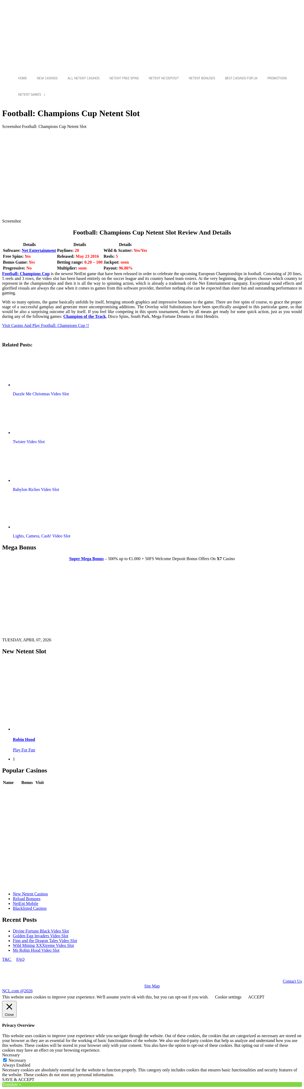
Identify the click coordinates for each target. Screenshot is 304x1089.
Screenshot (11, 221)
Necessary (17, 1060)
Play (39, 790)
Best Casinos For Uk (241, 78)
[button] (43, 369)
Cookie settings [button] (228, 997)
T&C (7, 959)
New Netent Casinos (30, 894)
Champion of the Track (84, 316)
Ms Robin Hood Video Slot (36, 950)
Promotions (277, 78)
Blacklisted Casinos (30, 908)
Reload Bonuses (27, 898)
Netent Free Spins (124, 78)
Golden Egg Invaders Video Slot (40, 936)
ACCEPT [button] (256, 997)
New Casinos (47, 78)
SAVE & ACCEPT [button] (18, 1079)
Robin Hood (24, 739)
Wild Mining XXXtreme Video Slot (43, 945)
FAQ (20, 959)
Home (22, 78)
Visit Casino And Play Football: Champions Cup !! (45, 325)
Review (27, 790)
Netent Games (29, 94)
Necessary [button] (11, 1055)
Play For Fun (24, 750)
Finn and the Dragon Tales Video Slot (45, 940)
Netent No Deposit (164, 78)
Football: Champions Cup (26, 273)
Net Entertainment (39, 250)
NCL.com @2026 (17, 991)
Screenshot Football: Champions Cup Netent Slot (44, 126)
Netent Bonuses (202, 78)
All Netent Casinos (84, 78)
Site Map (152, 986)
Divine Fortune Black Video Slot (41, 931)
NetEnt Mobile (25, 903)
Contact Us (292, 981)
